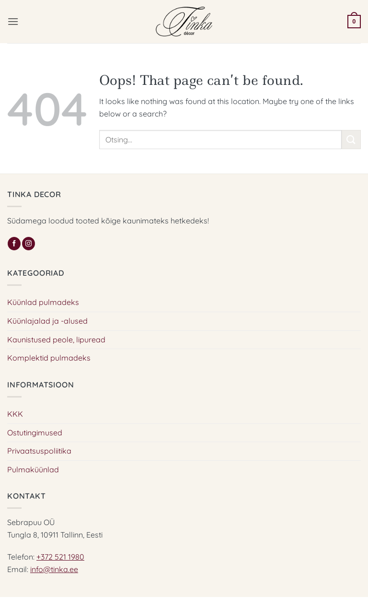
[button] (13, 21)
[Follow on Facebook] (14, 243)
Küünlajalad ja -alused (47, 321)
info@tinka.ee (54, 569)
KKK (15, 414)
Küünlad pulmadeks (43, 302)
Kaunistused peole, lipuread (56, 339)
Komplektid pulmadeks (49, 358)
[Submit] (351, 139)
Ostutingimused (34, 432)
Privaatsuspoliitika (39, 451)
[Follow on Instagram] (28, 243)
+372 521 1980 (60, 557)
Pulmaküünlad (33, 469)
